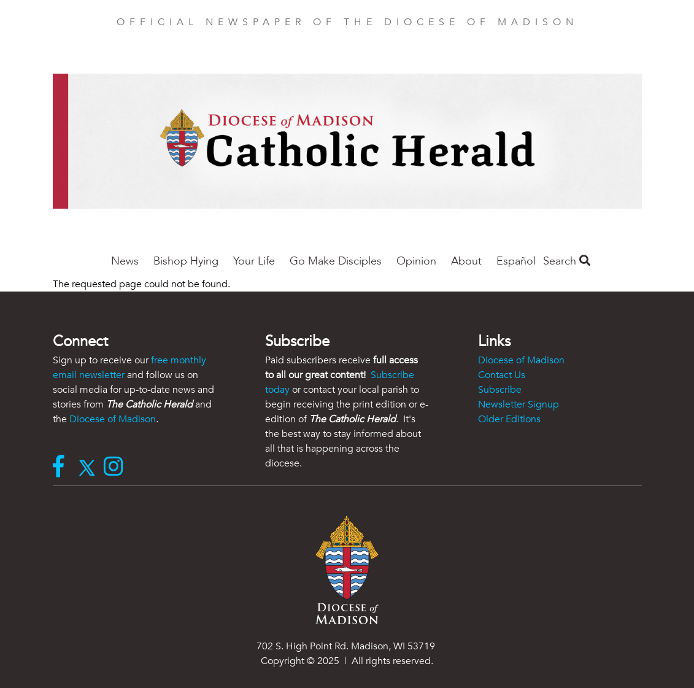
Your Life (254, 261)
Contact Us (501, 375)
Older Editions (509, 419)
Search (566, 261)
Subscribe (500, 389)
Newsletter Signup (518, 404)
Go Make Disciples (336, 261)
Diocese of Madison (112, 419)
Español (516, 261)
